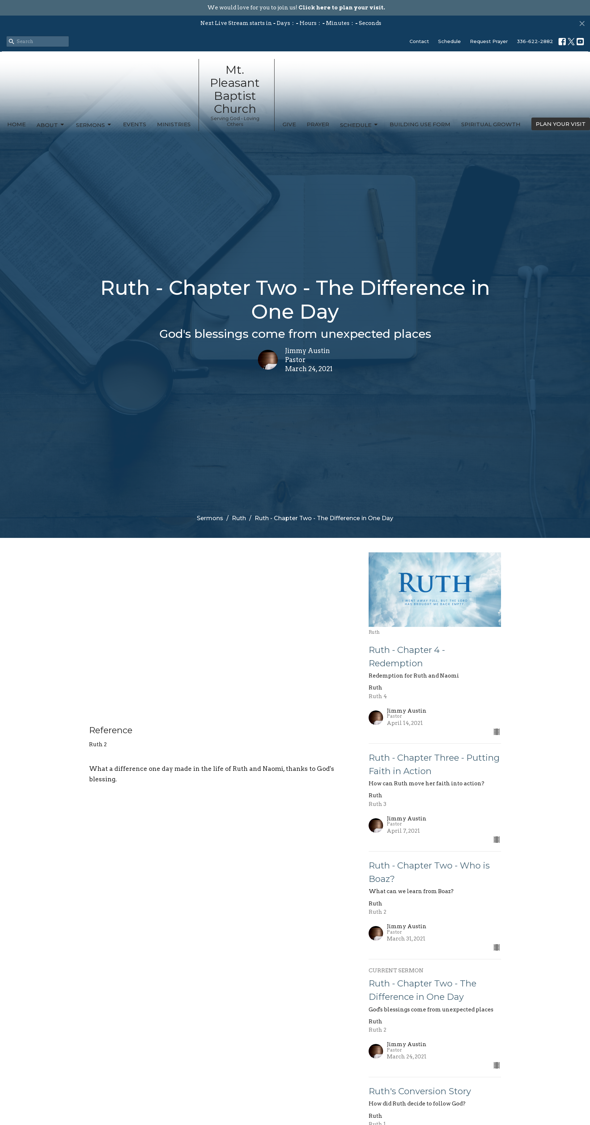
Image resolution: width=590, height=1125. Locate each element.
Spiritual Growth (491, 124)
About (51, 124)
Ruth (239, 518)
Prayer (318, 124)
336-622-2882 (535, 41)
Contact (419, 41)
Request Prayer (489, 41)
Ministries (174, 124)
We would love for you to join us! (296, 7)
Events (134, 124)
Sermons (94, 124)
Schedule (449, 41)
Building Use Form (420, 124)
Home (16, 124)
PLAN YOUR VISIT (561, 123)
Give (289, 124)
